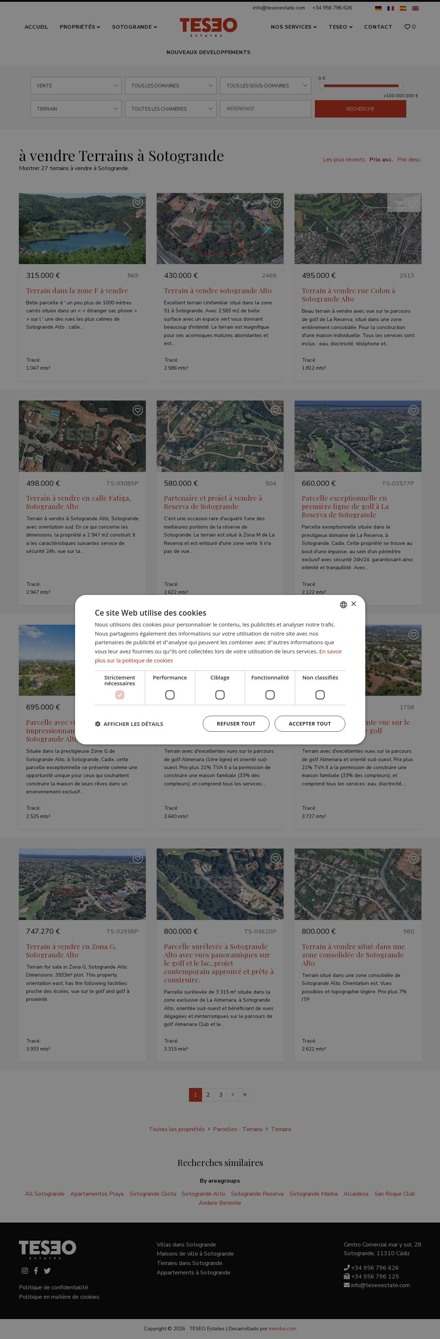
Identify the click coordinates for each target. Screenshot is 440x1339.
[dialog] (220, 669)
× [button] (353, 604)
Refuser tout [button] (236, 723)
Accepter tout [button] (310, 723)
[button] (129, 723)
